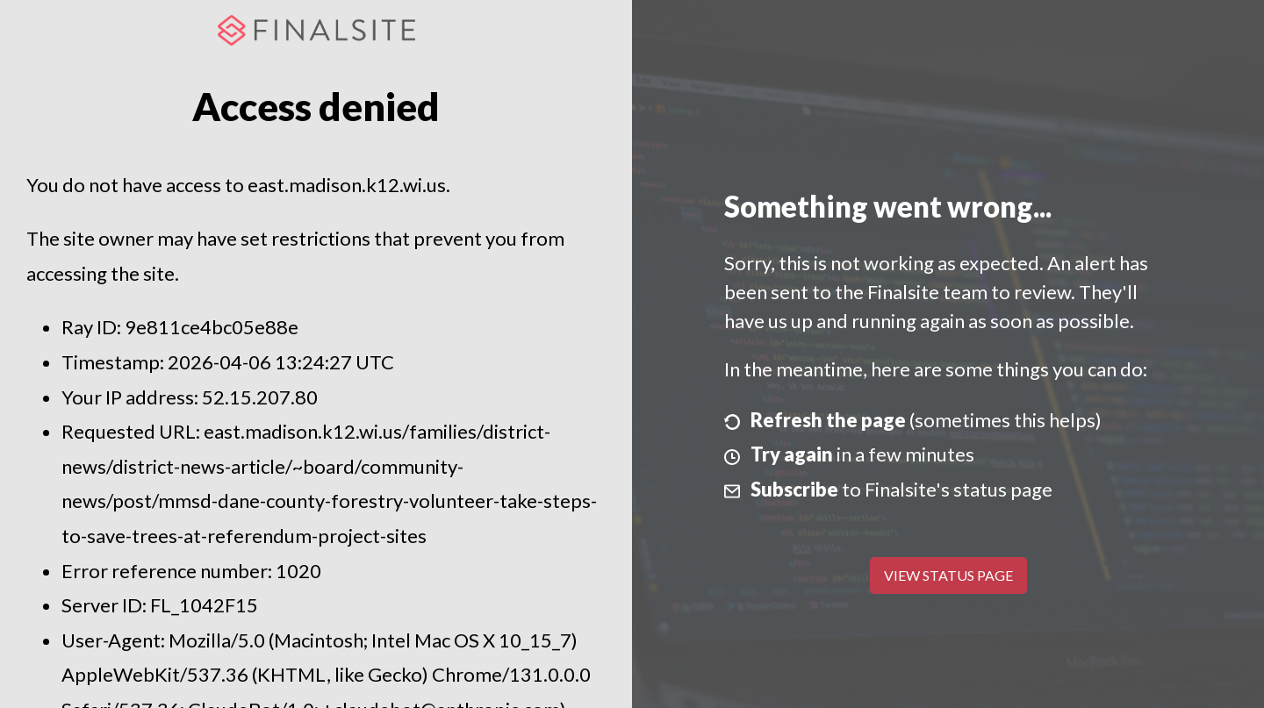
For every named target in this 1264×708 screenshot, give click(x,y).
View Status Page (948, 575)
